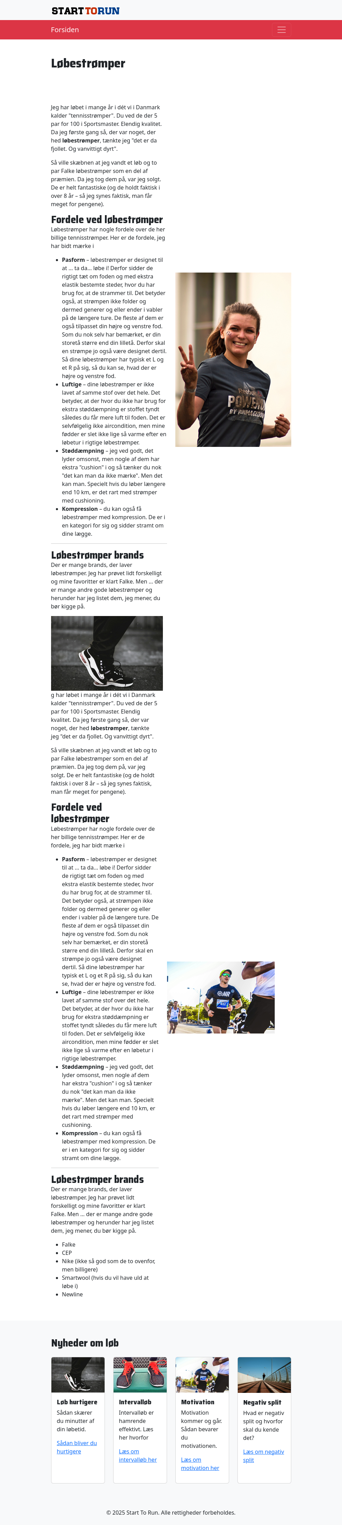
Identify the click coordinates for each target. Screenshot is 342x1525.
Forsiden (65, 29)
